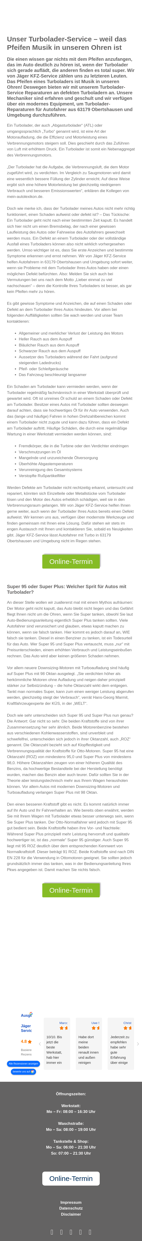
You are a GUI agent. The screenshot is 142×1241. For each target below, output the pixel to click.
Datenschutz (71, 1208)
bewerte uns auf (21, 1071)
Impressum (71, 1202)
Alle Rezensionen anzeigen (23, 1063)
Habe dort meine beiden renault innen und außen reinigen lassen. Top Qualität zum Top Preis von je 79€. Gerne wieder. (89, 1050)
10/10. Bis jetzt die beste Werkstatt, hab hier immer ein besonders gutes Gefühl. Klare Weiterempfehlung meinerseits (56, 1050)
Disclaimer (71, 1214)
